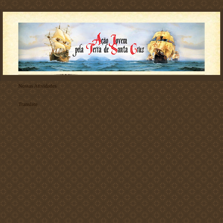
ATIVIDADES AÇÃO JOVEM (40, 95)
